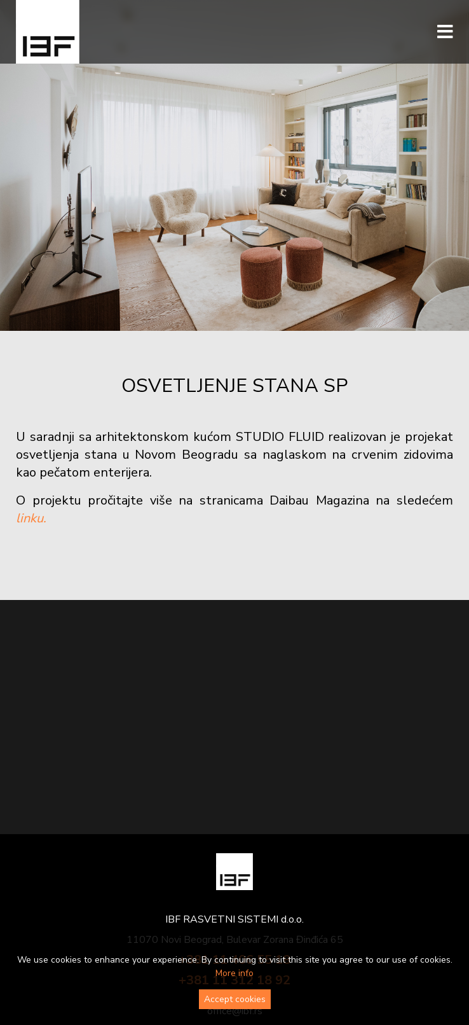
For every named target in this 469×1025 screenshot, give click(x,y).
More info (234, 973)
